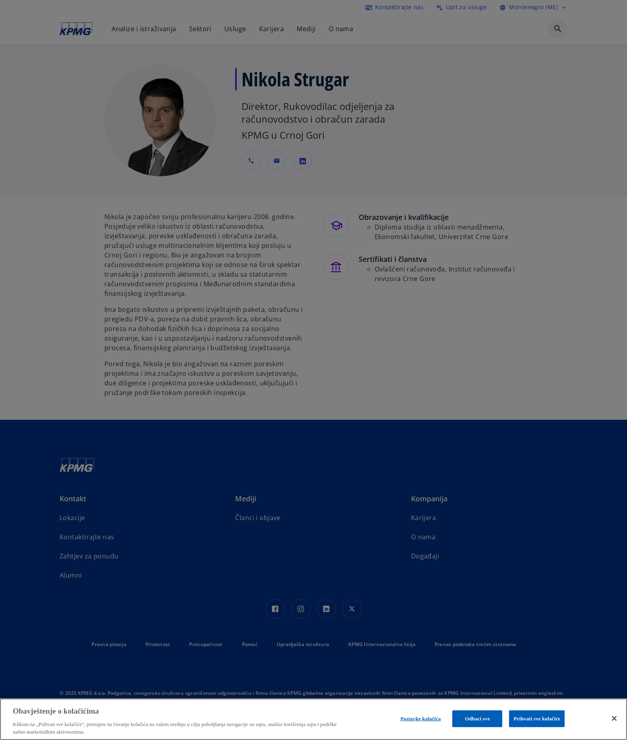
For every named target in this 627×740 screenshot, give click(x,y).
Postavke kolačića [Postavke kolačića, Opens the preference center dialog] (421, 719)
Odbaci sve (477, 719)
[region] (313, 719)
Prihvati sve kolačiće (536, 719)
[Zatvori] (614, 718)
